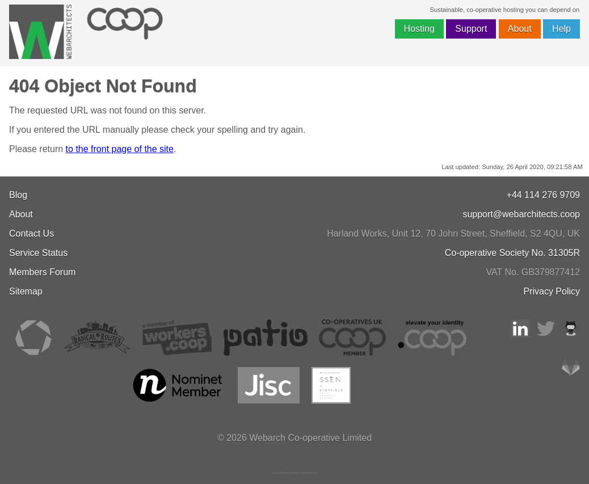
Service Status (38, 253)
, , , (453, 233)
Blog (18, 195)
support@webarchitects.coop (521, 214)
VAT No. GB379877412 (533, 272)
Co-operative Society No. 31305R (512, 253)
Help (561, 28)
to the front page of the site (120, 149)
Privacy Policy (551, 291)
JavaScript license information (294, 472)
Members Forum (42, 272)
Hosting (419, 28)
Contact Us (31, 233)
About (520, 28)
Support (471, 28)
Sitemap (26, 291)
